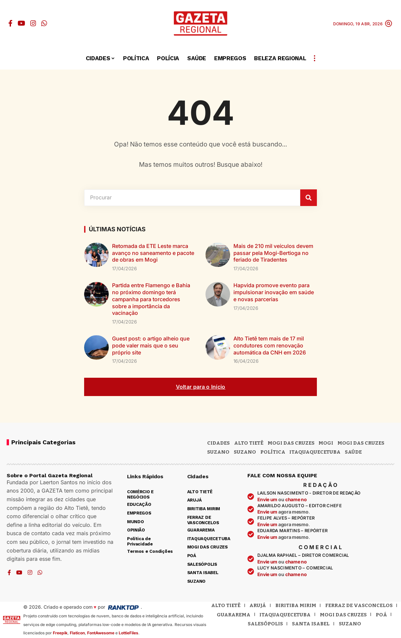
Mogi (326, 443)
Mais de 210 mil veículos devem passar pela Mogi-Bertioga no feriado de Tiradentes (273, 253)
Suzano (218, 452)
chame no (296, 499)
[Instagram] (33, 23)
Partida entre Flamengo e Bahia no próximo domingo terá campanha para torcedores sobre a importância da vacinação (151, 299)
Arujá (257, 605)
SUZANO (245, 452)
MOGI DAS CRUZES (291, 443)
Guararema (233, 615)
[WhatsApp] (44, 23)
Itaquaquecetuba (285, 615)
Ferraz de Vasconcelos (359, 605)
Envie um (267, 499)
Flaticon (77, 632)
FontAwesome (100, 632)
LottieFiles (128, 632)
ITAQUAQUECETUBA (314, 452)
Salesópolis (265, 624)
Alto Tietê (248, 443)
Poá (381, 615)
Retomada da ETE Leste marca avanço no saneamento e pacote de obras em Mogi (153, 253)
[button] (388, 23)
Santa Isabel (311, 624)
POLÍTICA (272, 452)
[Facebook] (10, 23)
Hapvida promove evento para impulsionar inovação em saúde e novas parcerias (273, 292)
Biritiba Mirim (295, 605)
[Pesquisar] (308, 197)
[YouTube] (21, 23)
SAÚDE (353, 452)
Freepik (60, 632)
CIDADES (218, 443)
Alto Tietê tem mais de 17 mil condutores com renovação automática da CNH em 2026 (269, 345)
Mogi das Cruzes (360, 443)
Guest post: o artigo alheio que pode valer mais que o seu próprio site (151, 345)
